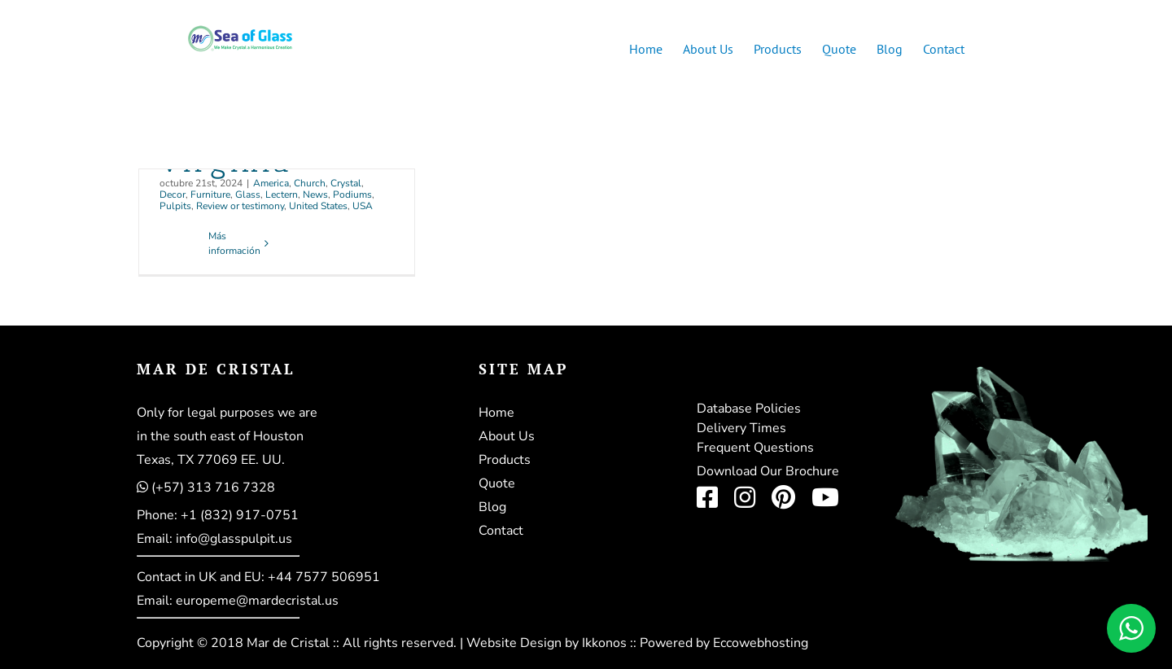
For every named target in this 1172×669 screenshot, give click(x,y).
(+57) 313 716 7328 (213, 487)
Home (496, 413)
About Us (507, 436)
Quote (497, 483)
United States (318, 205)
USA (362, 205)
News (315, 194)
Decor (173, 194)
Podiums (352, 194)
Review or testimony (240, 205)
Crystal (345, 183)
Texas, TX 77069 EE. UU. (211, 460)
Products (505, 460)
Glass (247, 194)
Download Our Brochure (768, 471)
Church (310, 183)
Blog (492, 507)
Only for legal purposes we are (227, 413)
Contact (501, 531)
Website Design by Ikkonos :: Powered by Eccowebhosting (637, 643)
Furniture (210, 194)
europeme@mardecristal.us (257, 601)
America (271, 183)
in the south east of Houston (220, 436)
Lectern (281, 194)
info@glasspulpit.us (234, 539)
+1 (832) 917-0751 (240, 515)
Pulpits (175, 205)
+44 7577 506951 (324, 577)
